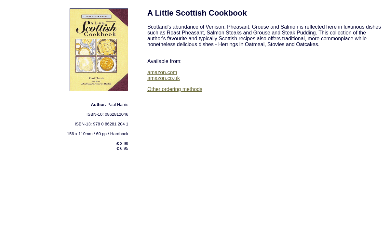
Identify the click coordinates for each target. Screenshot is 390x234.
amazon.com (162, 72)
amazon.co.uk (163, 78)
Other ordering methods (174, 89)
